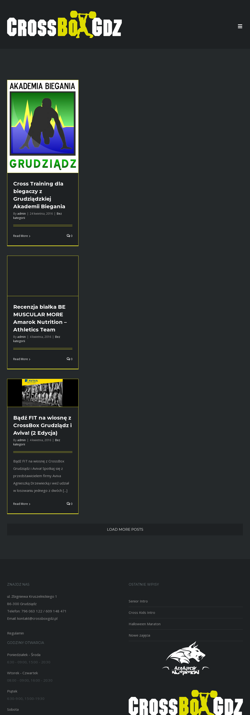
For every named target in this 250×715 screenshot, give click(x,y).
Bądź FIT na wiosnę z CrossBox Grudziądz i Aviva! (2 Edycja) (42, 425)
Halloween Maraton (145, 623)
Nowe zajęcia (139, 635)
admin (21, 214)
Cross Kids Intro (142, 612)
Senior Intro (138, 601)
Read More (20, 236)
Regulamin (15, 633)
